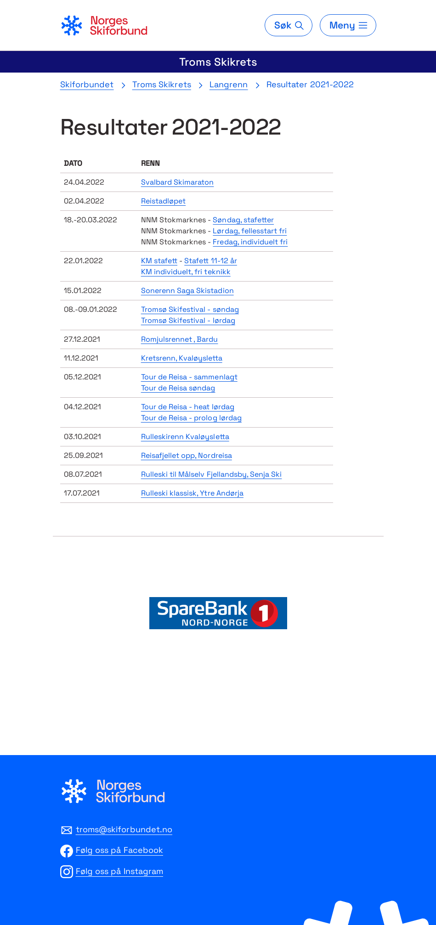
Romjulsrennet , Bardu (179, 339)
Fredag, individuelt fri (250, 242)
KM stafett (159, 260)
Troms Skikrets (218, 62)
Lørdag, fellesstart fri (250, 231)
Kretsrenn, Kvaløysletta (181, 358)
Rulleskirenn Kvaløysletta (185, 436)
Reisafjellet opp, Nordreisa (186, 455)
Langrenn (229, 84)
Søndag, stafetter (243, 220)
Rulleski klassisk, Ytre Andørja (192, 493)
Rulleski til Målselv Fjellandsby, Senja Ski (211, 474)
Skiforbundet (87, 84)
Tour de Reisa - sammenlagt (189, 377)
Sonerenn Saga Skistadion (187, 290)
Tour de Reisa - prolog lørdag (191, 418)
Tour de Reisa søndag (178, 388)
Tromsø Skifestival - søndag (190, 309)
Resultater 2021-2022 (310, 84)
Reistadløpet (163, 201)
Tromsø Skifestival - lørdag (188, 320)
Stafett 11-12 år (210, 260)
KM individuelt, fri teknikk (186, 271)
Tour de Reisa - (187, 407)
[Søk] (288, 25)
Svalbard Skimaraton (177, 182)
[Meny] (348, 25)
